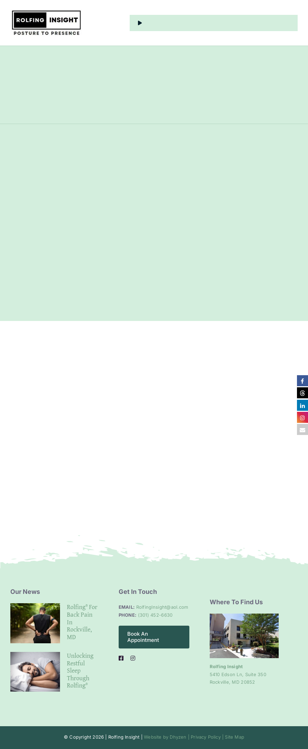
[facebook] (121, 658)
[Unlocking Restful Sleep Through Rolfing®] (35, 672)
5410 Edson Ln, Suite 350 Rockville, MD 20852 (238, 674)
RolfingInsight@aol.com (162, 607)
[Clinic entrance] (244, 616)
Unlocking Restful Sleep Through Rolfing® (80, 670)
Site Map (233, 737)
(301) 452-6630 (155, 615)
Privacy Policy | (206, 737)
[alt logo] (46, 11)
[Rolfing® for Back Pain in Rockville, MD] (35, 623)
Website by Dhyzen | (166, 737)
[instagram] (132, 658)
